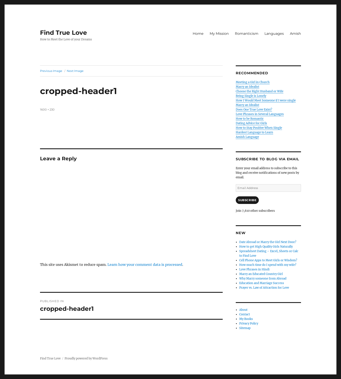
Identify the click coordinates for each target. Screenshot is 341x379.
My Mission (219, 33)
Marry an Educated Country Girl (261, 274)
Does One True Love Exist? (254, 109)
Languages (274, 33)
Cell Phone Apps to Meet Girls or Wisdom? (268, 260)
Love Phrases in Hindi (254, 269)
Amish (295, 33)
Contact (244, 314)
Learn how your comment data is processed (144, 264)
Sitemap (245, 328)
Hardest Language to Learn (254, 132)
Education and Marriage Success (261, 283)
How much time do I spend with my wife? (267, 265)
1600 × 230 (47, 109)
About (243, 310)
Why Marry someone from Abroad (262, 278)
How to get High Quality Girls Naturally (266, 246)
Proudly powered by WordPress (86, 358)
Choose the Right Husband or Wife (259, 91)
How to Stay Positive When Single (259, 128)
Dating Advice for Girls (251, 123)
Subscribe (247, 200)
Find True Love (63, 32)
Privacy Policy (248, 323)
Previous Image (51, 71)
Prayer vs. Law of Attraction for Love (264, 288)
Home (198, 33)
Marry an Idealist (247, 87)
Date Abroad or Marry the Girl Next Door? (267, 242)
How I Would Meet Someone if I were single (266, 100)
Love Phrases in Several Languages (260, 114)
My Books (246, 319)
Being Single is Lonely (251, 96)
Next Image (75, 71)
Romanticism (246, 33)
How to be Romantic (250, 119)
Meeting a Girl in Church (253, 82)
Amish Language (247, 137)
